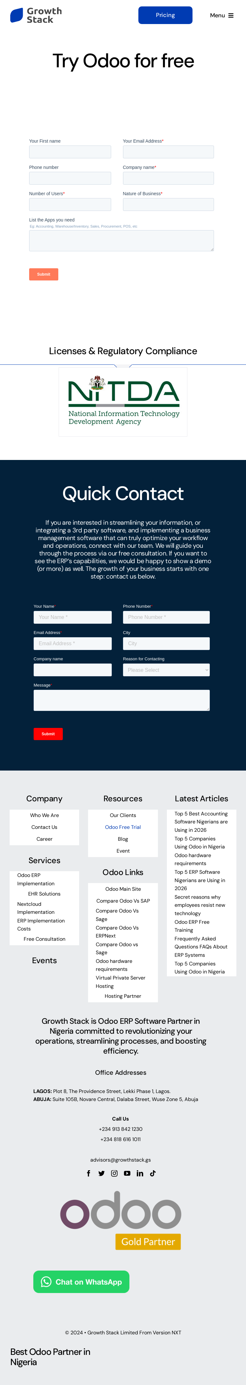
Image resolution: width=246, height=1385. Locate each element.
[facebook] (89, 1173)
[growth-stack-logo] (36, 10)
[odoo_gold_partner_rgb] (121, 1180)
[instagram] (114, 1173)
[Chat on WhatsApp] (81, 1276)
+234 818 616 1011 (121, 1139)
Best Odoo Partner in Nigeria (50, 1357)
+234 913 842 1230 (121, 1129)
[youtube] (127, 1173)
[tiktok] (153, 1173)
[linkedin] (140, 1173)
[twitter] (101, 1173)
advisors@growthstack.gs (120, 1159)
